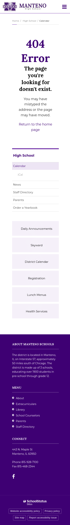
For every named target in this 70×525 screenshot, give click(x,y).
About (20, 398)
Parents (18, 200)
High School (29, 20)
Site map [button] (19, 517)
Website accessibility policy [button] (25, 511)
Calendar (19, 166)
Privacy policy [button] (52, 511)
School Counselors (28, 415)
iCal (20, 174)
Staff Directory (23, 192)
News (17, 184)
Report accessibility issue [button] (43, 517)
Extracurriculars (26, 404)
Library (20, 409)
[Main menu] (64, 6)
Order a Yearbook (31, 208)
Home (15, 20)
